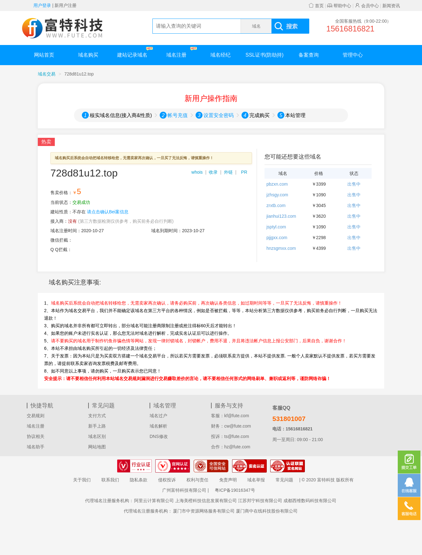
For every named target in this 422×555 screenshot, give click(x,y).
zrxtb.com (276, 205)
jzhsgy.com (277, 194)
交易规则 (35, 415)
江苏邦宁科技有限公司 (260, 500)
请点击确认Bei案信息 (107, 211)
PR (244, 172)
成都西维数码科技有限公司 (309, 500)
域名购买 (88, 55)
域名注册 (181, 52)
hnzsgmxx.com (281, 248)
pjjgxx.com (276, 237)
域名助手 (35, 446)
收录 (213, 172)
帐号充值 (178, 115)
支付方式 (97, 415)
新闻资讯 (391, 5)
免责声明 (228, 479)
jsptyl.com (276, 226)
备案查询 (309, 55)
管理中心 (353, 55)
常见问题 (284, 479)
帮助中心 (339, 5)
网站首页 (44, 55)
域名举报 (256, 479)
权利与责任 (197, 479)
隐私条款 (138, 479)
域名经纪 (220, 55)
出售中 (354, 184)
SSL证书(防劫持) (265, 55)
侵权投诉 (167, 479)
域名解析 (158, 426)
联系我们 (110, 479)
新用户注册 (65, 5)
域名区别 (97, 436)
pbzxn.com (277, 184)
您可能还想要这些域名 (293, 157)
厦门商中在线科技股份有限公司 (267, 510)
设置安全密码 (218, 115)
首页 (316, 5)
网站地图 (97, 446)
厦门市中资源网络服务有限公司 (204, 510)
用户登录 (42, 5)
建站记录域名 (135, 52)
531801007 (288, 418)
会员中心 (367, 5)
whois (197, 172)
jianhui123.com (281, 216)
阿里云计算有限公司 (154, 500)
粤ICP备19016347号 (235, 490)
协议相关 (35, 436)
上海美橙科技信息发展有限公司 (206, 500)
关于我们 (82, 479)
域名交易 (46, 73)
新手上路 (97, 426)
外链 (228, 172)
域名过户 (158, 415)
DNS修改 (159, 436)
